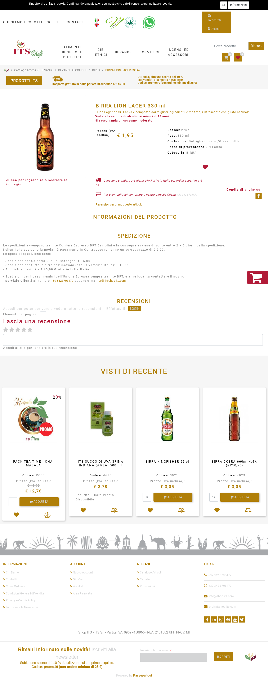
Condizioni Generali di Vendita (23, 593)
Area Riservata (81, 593)
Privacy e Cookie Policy (19, 600)
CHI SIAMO (13, 22)
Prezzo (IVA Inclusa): (106, 133)
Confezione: (178, 141)
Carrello (143, 579)
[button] (72, 52)
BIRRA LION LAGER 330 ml (122, 70)
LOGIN (134, 309)
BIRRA (96, 70)
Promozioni (146, 586)
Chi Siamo (11, 572)
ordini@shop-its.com (112, 280)
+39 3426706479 (62, 280)
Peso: (172, 135)
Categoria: (177, 152)
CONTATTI (76, 22)
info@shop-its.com (221, 596)
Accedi (214, 28)
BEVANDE (47, 70)
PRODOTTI (33, 22)
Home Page (6, 70)
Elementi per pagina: (20, 314)
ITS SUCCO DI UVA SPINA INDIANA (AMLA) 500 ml (100, 463)
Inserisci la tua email (155, 650)
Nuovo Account (81, 572)
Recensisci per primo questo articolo (119, 204)
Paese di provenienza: (187, 147)
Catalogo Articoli (25, 70)
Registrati (214, 18)
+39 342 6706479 (187, 194)
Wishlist (76, 586)
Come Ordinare (14, 586)
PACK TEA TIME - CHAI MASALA (33, 463)
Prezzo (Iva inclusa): (33, 481)
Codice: (174, 130)
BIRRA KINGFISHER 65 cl (167, 461)
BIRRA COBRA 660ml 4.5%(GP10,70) (234, 463)
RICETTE (53, 22)
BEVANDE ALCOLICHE (72, 70)
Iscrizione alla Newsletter (20, 607)
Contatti (10, 579)
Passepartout (142, 675)
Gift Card (77, 579)
